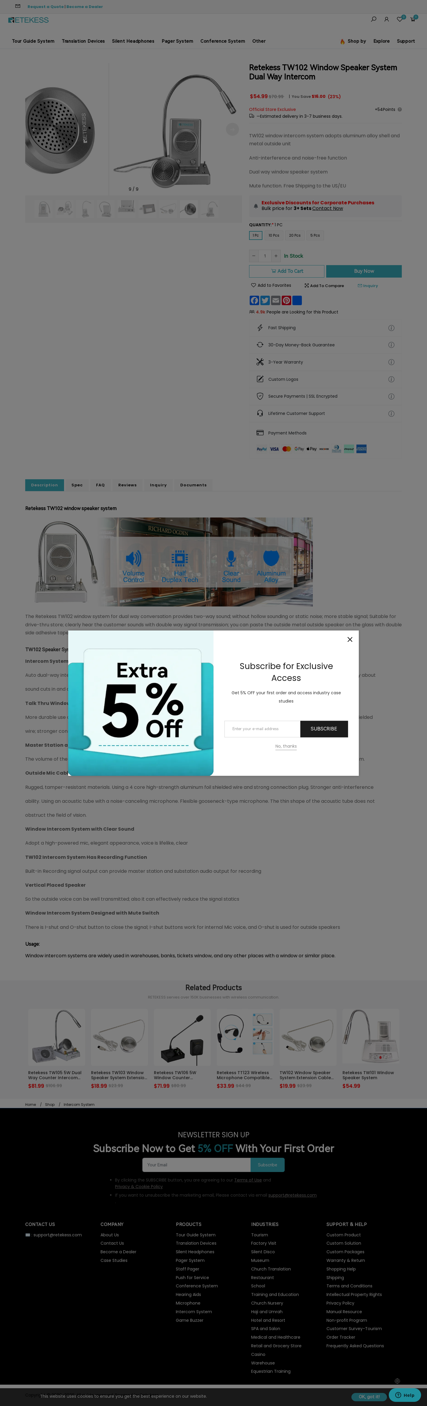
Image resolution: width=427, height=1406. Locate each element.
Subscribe (324, 729)
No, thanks (286, 746)
